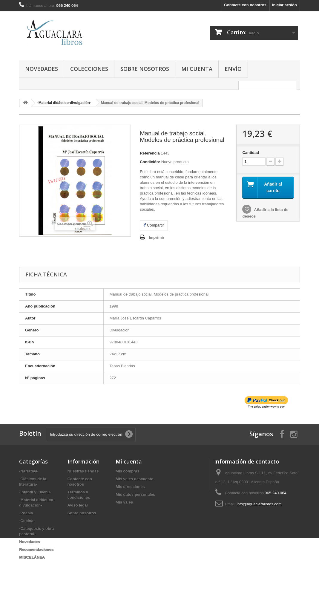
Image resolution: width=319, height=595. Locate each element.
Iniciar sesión (284, 5)
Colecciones (89, 68)
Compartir (154, 225)
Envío (233, 68)
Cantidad (250, 152)
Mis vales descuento (134, 479)
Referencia (150, 153)
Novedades (41, 68)
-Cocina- (27, 520)
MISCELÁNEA (32, 557)
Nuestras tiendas (83, 471)
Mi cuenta (196, 68)
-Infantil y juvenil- (35, 492)
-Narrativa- (29, 471)
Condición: (150, 162)
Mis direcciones (130, 486)
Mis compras (127, 471)
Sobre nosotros (144, 68)
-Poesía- (26, 513)
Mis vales (124, 502)
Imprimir (156, 237)
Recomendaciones (36, 549)
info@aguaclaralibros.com (259, 504)
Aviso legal (78, 505)
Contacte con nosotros (245, 5)
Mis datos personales (135, 494)
